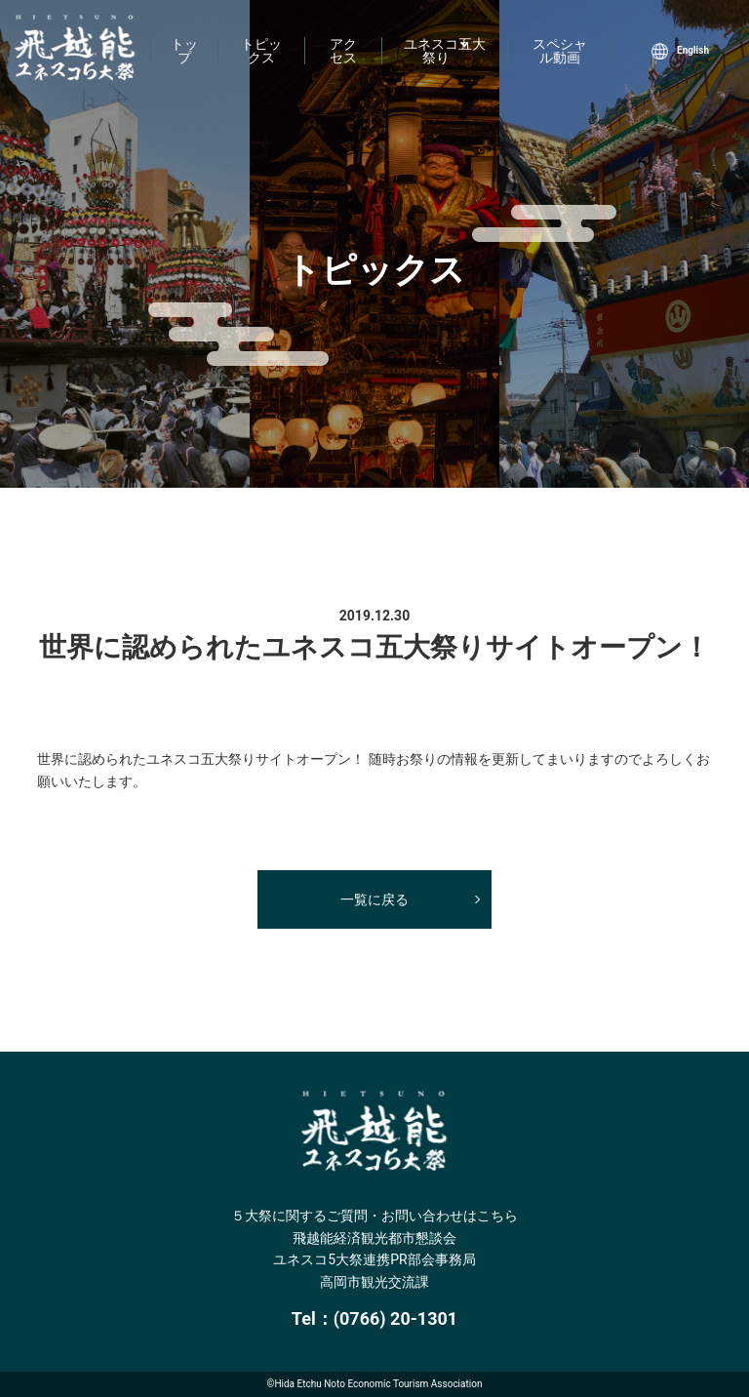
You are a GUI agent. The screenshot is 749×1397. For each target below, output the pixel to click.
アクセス (343, 50)
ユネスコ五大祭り (445, 50)
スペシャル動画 (559, 50)
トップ (184, 50)
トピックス (261, 50)
